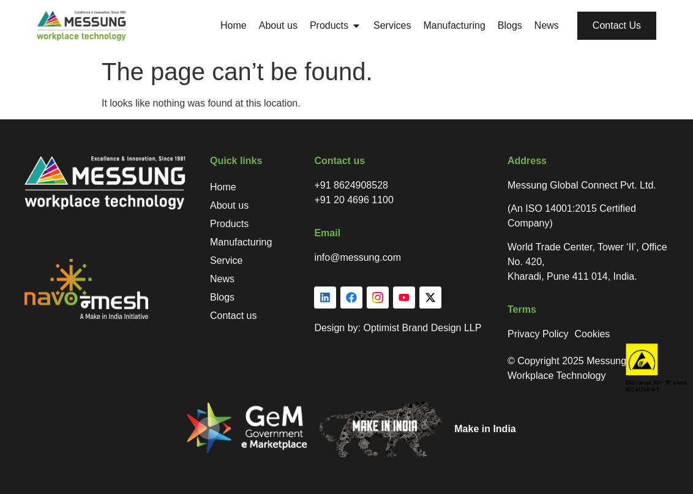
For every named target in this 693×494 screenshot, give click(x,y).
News (222, 279)
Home (223, 187)
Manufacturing (241, 242)
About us (229, 205)
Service (226, 260)
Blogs (222, 297)
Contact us (233, 315)
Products (229, 224)
